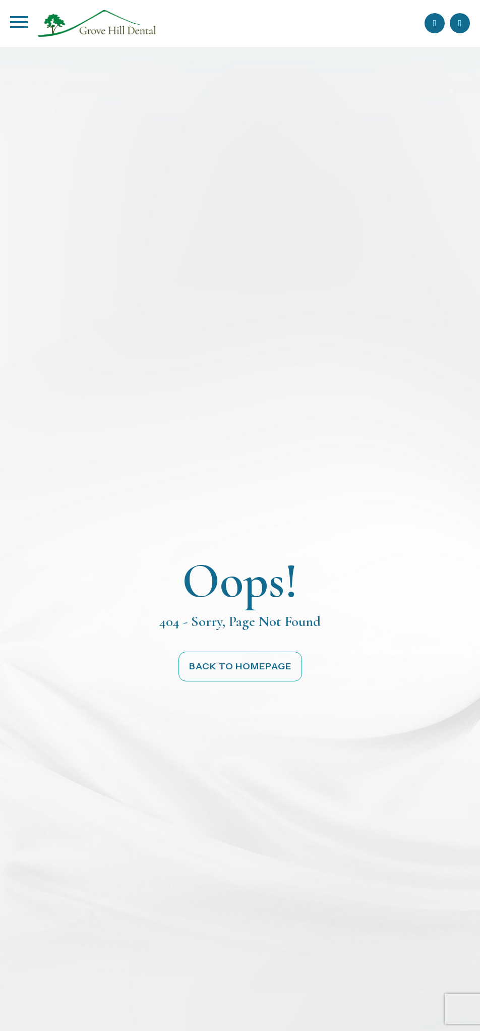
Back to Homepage (240, 666)
